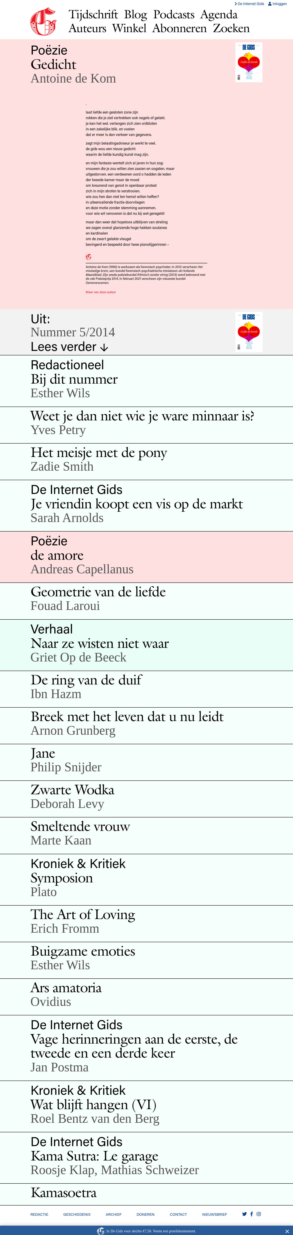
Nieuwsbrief (214, 1214)
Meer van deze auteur (101, 292)
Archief (113, 1214)
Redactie (39, 1214)
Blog (135, 14)
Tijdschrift (93, 14)
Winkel (129, 27)
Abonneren (179, 27)
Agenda (218, 14)
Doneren (146, 1214)
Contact (178, 1214)
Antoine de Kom (73, 78)
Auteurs (87, 27)
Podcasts (173, 14)
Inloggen (277, 3)
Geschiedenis (76, 1214)
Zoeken (231, 27)
